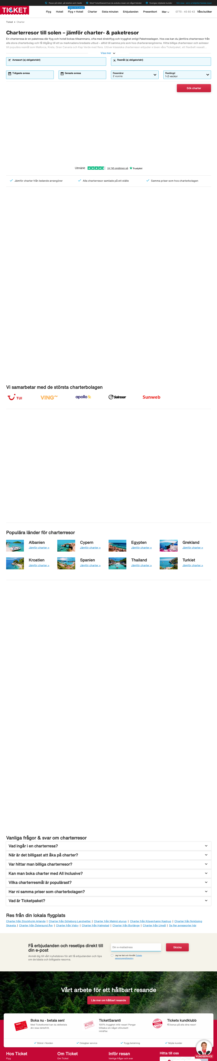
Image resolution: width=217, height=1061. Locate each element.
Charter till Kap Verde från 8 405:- (135, 452)
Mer (164, 12)
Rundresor (11, 1023)
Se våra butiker (187, 982)
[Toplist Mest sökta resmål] (38, 279)
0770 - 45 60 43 (186, 11)
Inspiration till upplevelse (122, 1027)
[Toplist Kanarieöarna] (178, 279)
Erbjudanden (129, 11)
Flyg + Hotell (76, 11)
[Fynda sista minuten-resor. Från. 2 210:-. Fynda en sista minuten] (161, 697)
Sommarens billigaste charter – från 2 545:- (25, 240)
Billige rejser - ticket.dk (46, 1055)
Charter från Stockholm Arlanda (26, 841)
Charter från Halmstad (95, 845)
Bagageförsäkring (118, 990)
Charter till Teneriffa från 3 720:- (81, 452)
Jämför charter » (39, 493)
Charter (92, 11)
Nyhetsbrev (63, 1027)
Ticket (9, 22)
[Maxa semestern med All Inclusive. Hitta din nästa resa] (56, 590)
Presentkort (148, 11)
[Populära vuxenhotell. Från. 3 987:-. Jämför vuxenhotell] (56, 697)
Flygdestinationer (66, 1011)
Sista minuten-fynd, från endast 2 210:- (133, 240)
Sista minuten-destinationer (71, 1019)
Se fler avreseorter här (182, 845)
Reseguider (115, 982)
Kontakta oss (64, 986)
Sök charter (194, 88)
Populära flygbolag (67, 1023)
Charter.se (95, 1055)
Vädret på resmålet (119, 1015)
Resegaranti (63, 982)
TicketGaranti (116, 1003)
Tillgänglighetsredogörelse (71, 1036)
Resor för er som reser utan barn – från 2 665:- (185, 240)
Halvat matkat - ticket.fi (74, 1055)
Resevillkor (114, 1019)
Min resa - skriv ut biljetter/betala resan (194, 3)
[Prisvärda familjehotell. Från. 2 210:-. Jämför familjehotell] (161, 590)
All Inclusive (12, 1027)
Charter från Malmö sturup (110, 841)
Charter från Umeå (154, 845)
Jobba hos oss (64, 995)
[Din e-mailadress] (136, 867)
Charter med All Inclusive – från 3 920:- (81, 240)
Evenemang (115, 999)
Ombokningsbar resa (119, 1011)
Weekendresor (13, 1015)
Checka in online (117, 995)
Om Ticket (62, 978)
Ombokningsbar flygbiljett (122, 1007)
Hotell (60, 11)
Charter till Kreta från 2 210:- (130, 402)
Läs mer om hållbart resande (108, 920)
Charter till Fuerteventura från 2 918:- (186, 452)
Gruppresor (12, 1007)
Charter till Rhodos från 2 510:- (80, 402)
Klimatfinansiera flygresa (122, 1032)
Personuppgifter (65, 1003)
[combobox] (58, 63)
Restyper (11, 1036)
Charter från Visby (67, 845)
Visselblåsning (65, 1007)
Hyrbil (9, 999)
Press (60, 990)
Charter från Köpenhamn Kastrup (150, 841)
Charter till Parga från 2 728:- (183, 402)
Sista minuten (110, 11)
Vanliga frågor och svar (121, 978)
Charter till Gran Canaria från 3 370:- (28, 452)
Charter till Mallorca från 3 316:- (28, 402)
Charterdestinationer (68, 1015)
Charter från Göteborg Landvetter (70, 841)
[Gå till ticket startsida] (14, 10)
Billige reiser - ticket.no (18, 1055)
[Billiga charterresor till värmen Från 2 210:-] (108, 129)
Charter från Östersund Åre (36, 845)
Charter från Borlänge (126, 845)
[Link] (164, 1001)
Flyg (50, 11)
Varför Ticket (64, 999)
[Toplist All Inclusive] (108, 279)
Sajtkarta (62, 1032)
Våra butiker (204, 11)
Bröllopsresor (13, 1019)
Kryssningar (12, 1003)
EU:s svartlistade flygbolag (123, 1023)
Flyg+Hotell (12, 982)
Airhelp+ (113, 986)
